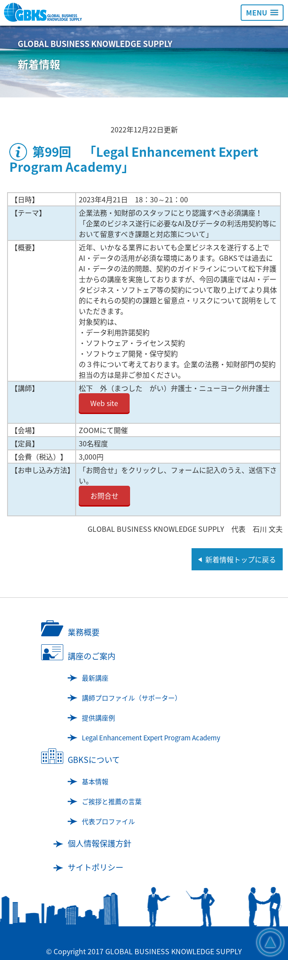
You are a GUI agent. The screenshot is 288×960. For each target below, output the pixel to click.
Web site (104, 403)
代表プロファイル (108, 821)
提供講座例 (98, 718)
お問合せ (104, 495)
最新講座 (95, 678)
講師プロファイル (131, 698)
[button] (262, 12)
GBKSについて (94, 760)
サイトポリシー (95, 867)
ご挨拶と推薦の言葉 (112, 801)
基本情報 (95, 781)
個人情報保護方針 (99, 843)
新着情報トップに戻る (240, 559)
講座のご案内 (91, 656)
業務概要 (84, 632)
